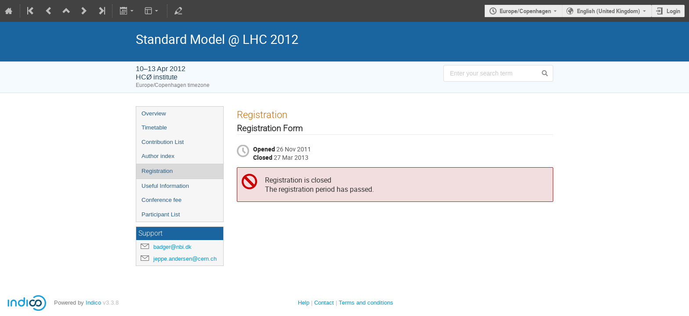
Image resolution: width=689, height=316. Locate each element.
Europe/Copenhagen (525, 11)
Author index (157, 156)
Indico (93, 302)
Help (303, 302)
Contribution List (162, 142)
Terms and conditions (366, 302)
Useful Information (165, 186)
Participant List (160, 214)
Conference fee (161, 200)
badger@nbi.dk (172, 247)
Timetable (154, 127)
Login (673, 11)
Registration (157, 171)
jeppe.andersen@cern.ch (185, 258)
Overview (153, 113)
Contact (324, 302)
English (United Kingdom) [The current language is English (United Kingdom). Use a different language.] (608, 11)
